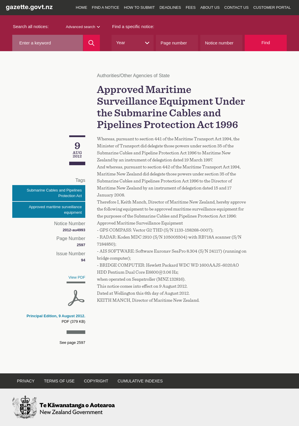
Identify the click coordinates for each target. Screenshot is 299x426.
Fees (191, 7)
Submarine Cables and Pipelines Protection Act (54, 193)
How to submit (139, 7)
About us (210, 7)
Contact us (236, 7)
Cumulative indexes (140, 381)
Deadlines (170, 7)
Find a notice (105, 7)
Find (265, 42)
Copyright (96, 381)
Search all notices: (31, 26)
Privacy (25, 381)
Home (81, 7)
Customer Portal (272, 7)
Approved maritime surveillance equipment (55, 210)
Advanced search (83, 27)
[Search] (91, 43)
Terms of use (59, 381)
